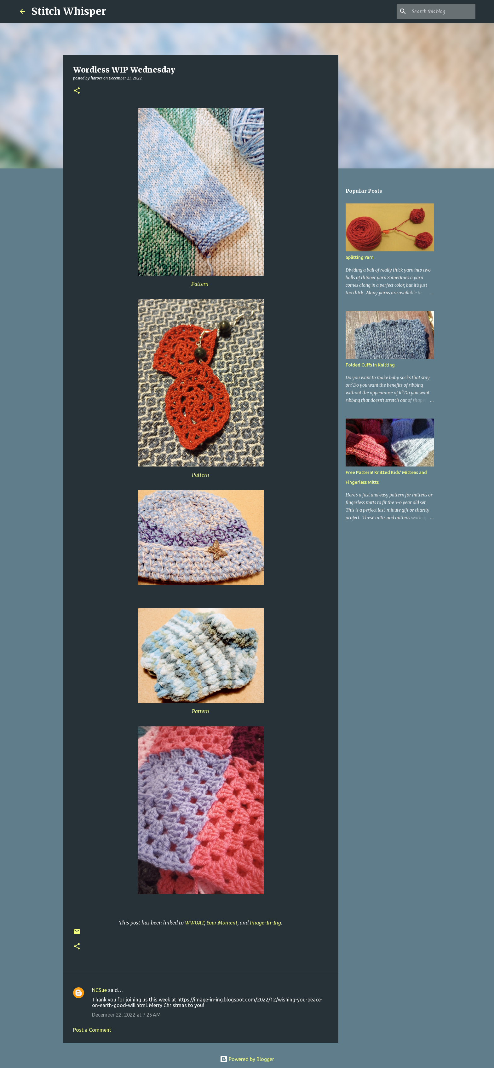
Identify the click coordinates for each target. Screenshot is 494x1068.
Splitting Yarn (360, 257)
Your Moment (222, 922)
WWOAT (194, 922)
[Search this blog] (442, 11)
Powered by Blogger (247, 1059)
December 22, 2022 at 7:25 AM (126, 1015)
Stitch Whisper (68, 11)
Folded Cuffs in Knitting (370, 364)
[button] (77, 91)
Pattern (200, 284)
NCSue (99, 990)
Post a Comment (92, 1030)
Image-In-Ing (265, 922)
